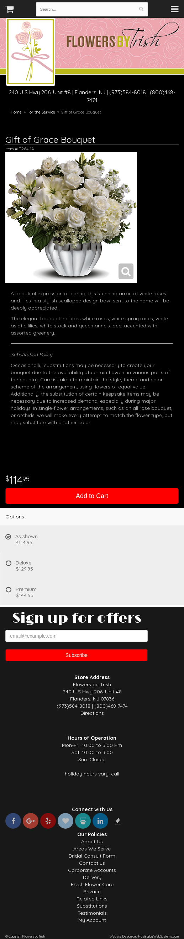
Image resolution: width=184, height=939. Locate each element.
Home (16, 112)
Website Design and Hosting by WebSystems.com (144, 936)
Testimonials (92, 913)
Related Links (92, 898)
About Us (92, 841)
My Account (92, 920)
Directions (92, 713)
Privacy (92, 891)
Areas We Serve (92, 848)
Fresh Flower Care (92, 884)
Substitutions (92, 906)
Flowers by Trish (30, 53)
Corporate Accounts (92, 870)
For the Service (41, 112)
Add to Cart (92, 495)
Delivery (92, 877)
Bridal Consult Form (92, 856)
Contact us (92, 863)
